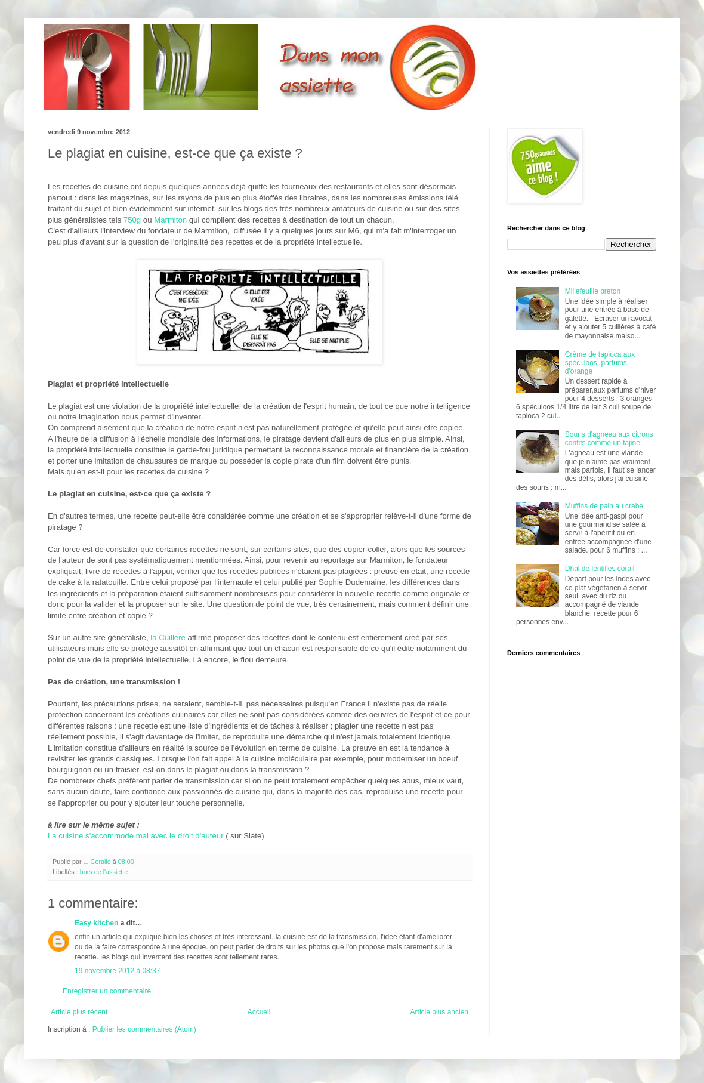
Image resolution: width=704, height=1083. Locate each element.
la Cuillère (167, 637)
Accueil (259, 1012)
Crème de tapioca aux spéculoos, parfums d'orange (600, 363)
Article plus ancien (439, 1012)
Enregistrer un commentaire (107, 991)
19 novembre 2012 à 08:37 (117, 971)
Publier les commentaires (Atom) (144, 1029)
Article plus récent (79, 1012)
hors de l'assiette (104, 871)
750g (131, 219)
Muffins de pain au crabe (604, 506)
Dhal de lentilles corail (600, 568)
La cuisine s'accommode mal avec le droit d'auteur (136, 835)
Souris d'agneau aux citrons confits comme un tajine (609, 438)
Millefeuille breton (592, 291)
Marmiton (170, 219)
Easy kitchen (96, 923)
